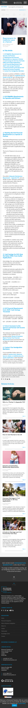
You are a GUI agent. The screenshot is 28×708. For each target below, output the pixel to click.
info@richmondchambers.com (9, 660)
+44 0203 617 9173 (6, 658)
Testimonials (4, 631)
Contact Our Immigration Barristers (14, 71)
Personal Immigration (6, 620)
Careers (3, 628)
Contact (3, 636)
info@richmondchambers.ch (8, 675)
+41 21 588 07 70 (6, 673)
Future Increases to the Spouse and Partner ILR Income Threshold (13, 68)
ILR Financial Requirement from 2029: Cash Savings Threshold (12, 65)
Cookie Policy (22, 703)
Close (14, 705)
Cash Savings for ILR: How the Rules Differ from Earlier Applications (13, 61)
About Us (3, 626)
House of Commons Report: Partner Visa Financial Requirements (13, 337)
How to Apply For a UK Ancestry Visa (15, 6)
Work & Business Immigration (8, 623)
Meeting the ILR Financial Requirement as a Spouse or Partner (13, 58)
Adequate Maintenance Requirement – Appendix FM (12, 177)
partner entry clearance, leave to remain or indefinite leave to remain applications (13, 355)
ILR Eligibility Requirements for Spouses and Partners (12, 55)
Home (2, 618)
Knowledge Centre (5, 633)
